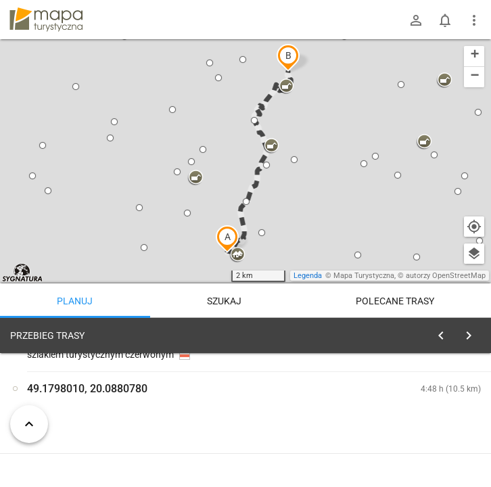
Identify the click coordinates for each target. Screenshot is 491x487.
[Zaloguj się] (416, 20)
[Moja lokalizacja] (474, 226)
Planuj (75, 301)
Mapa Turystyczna (363, 275)
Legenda (308, 275)
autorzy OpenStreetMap (446, 275)
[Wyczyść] (473, 332)
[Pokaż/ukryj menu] (474, 20)
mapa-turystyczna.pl (46, 19)
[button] (227, 238)
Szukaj (224, 301)
